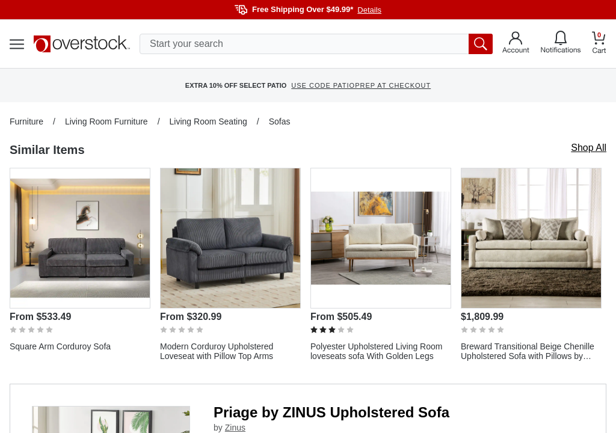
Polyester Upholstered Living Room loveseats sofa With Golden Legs (376, 351)
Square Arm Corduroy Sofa (60, 346)
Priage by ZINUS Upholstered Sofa (331, 412)
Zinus (235, 427)
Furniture (26, 121)
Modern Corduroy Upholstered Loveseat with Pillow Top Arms (216, 351)
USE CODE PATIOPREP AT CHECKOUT (361, 85)
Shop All (588, 148)
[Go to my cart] (599, 44)
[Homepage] (82, 43)
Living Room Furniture (106, 121)
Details (369, 9)
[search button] (481, 44)
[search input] (316, 44)
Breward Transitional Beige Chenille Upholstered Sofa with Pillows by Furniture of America (527, 351)
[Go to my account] (515, 44)
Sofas (280, 121)
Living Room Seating (208, 121)
